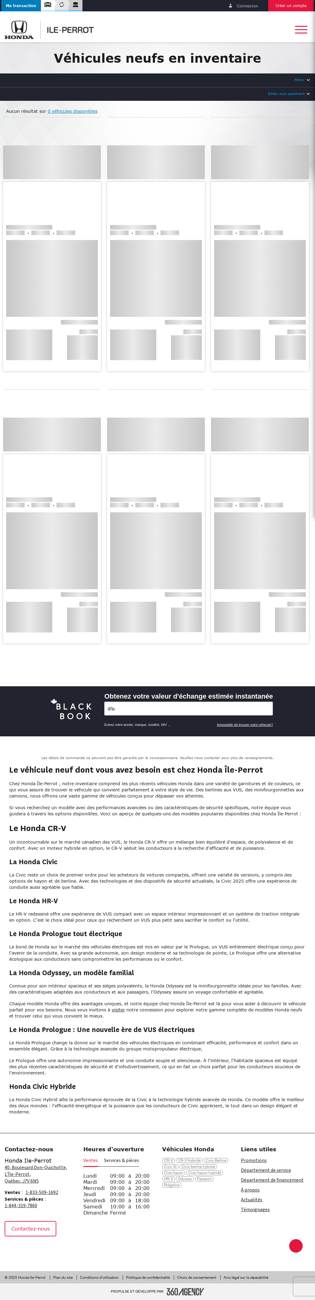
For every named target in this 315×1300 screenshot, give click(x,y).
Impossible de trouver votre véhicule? (245, 725)
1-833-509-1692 (42, 1192)
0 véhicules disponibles (73, 111)
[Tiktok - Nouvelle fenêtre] (41, 1249)
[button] (21, 5)
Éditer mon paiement (286, 94)
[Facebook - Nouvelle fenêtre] (12, 1249)
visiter (118, 1009)
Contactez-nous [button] (30, 1228)
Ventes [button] (90, 1160)
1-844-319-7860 (21, 1205)
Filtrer (299, 80)
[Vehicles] (188, 708)
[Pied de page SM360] (185, 1291)
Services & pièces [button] (121, 1160)
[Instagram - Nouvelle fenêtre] (27, 1249)
